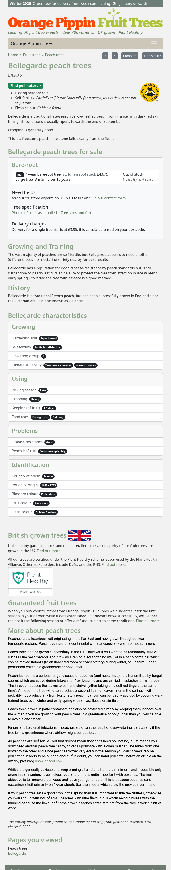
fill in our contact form (107, 198)
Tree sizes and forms (78, 212)
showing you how (48, 761)
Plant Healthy (130, 32)
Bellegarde (17, 853)
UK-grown (106, 32)
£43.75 (15, 75)
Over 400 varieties (78, 32)
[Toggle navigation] (154, 43)
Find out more (48, 550)
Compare (129, 56)
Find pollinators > (25, 85)
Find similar (152, 56)
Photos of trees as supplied (34, 212)
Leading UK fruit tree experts (33, 32)
